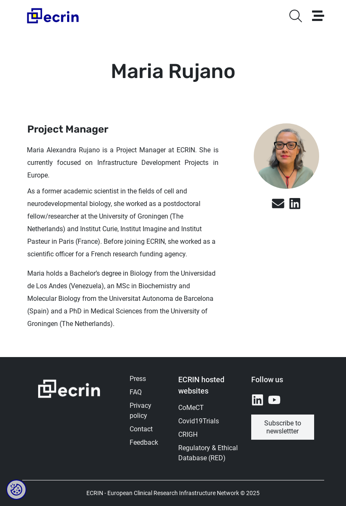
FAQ (136, 392)
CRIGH (188, 434)
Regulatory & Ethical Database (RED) (208, 453)
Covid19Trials (198, 421)
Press (138, 379)
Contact (141, 429)
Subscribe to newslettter (282, 427)
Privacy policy (140, 411)
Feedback (144, 442)
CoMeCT (191, 408)
